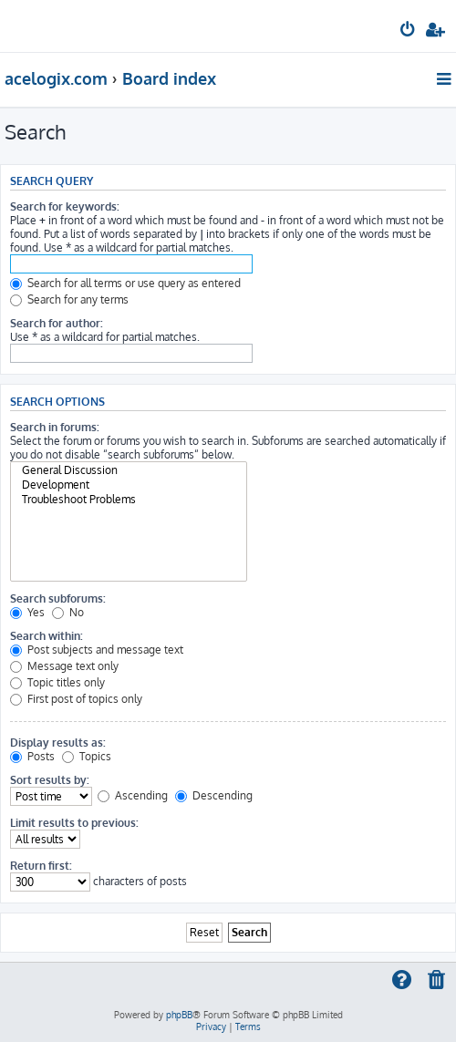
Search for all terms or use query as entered (125, 283)
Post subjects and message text (96, 649)
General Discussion (128, 470)
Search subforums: (58, 598)
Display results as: (58, 742)
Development (128, 485)
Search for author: (56, 323)
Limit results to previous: (74, 823)
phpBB (179, 1014)
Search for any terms (69, 299)
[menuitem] (408, 32)
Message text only (64, 666)
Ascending (133, 795)
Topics (86, 756)
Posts (32, 756)
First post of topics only (76, 699)
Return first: (41, 865)
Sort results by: (49, 780)
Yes (27, 612)
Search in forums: (54, 427)
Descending (214, 795)
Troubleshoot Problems (128, 499)
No (68, 612)
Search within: (46, 636)
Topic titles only (57, 682)
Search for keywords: (64, 206)
